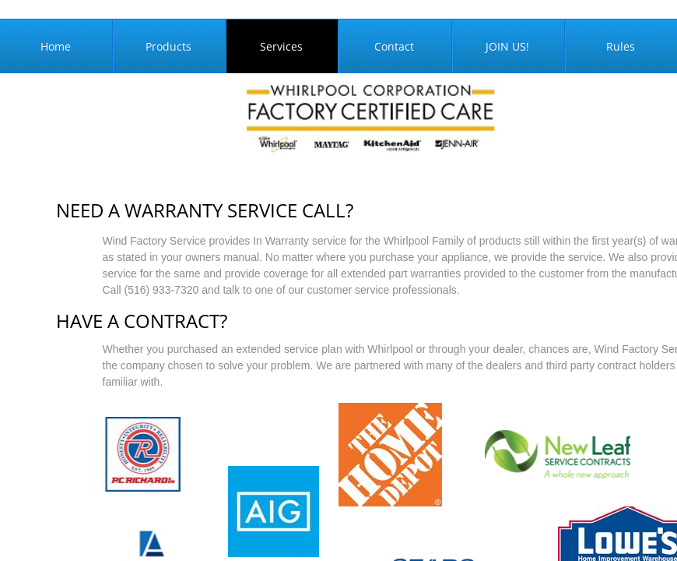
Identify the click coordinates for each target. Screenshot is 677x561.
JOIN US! (507, 46)
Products (168, 46)
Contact (394, 46)
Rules (620, 46)
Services (281, 46)
